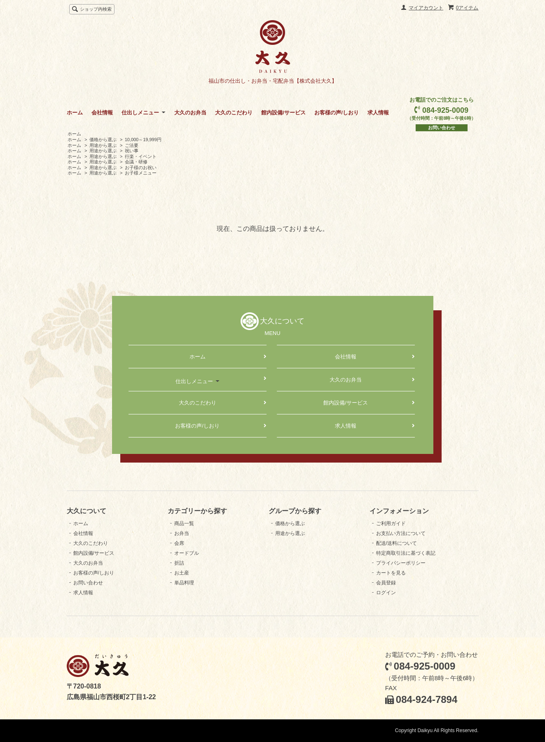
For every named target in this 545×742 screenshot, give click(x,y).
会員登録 (386, 583)
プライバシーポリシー (401, 563)
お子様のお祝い (141, 167)
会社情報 (102, 112)
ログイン (386, 592)
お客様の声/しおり (336, 112)
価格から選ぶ (103, 139)
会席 (179, 543)
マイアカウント (426, 8)
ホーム (75, 112)
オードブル (186, 553)
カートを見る (391, 573)
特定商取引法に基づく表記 (405, 553)
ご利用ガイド (391, 523)
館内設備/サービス (283, 112)
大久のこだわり (234, 112)
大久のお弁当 (190, 112)
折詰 (179, 563)
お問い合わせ (441, 127)
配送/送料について (396, 543)
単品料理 (184, 583)
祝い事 (131, 150)
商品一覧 (184, 523)
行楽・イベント (141, 156)
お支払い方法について (401, 533)
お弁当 (181, 533)
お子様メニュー (141, 172)
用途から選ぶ (103, 145)
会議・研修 (136, 161)
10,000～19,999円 (143, 139)
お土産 (181, 573)
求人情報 (378, 112)
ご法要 (131, 145)
